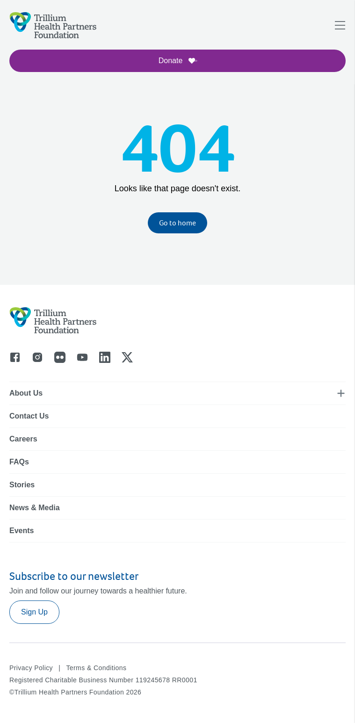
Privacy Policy (31, 668)
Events (21, 531)
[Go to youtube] (82, 357)
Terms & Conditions (96, 668)
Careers (23, 439)
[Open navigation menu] (340, 25)
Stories (22, 485)
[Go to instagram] (37, 357)
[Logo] (53, 25)
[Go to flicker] (59, 357)
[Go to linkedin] (104, 357)
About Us (26, 393)
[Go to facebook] (15, 357)
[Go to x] (127, 357)
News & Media (34, 508)
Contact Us (29, 416)
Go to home (177, 223)
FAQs (19, 462)
